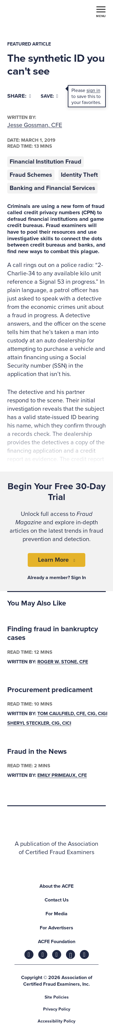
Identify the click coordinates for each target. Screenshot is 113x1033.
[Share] (19, 96)
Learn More (53, 560)
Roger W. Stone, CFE (62, 662)
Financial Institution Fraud (45, 161)
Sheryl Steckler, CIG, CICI (39, 724)
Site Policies (57, 997)
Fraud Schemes (31, 175)
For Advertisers (56, 928)
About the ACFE (56, 886)
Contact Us (57, 900)
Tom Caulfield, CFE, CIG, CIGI (72, 714)
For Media (56, 914)
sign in (93, 90)
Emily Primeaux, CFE (62, 776)
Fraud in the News (37, 751)
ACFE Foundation (56, 942)
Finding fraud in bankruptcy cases (52, 633)
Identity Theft (79, 175)
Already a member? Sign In (56, 578)
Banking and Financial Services (52, 188)
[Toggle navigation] (101, 11)
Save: (49, 96)
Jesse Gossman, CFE (34, 125)
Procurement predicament (50, 689)
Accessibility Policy (56, 1021)
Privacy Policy (56, 1009)
